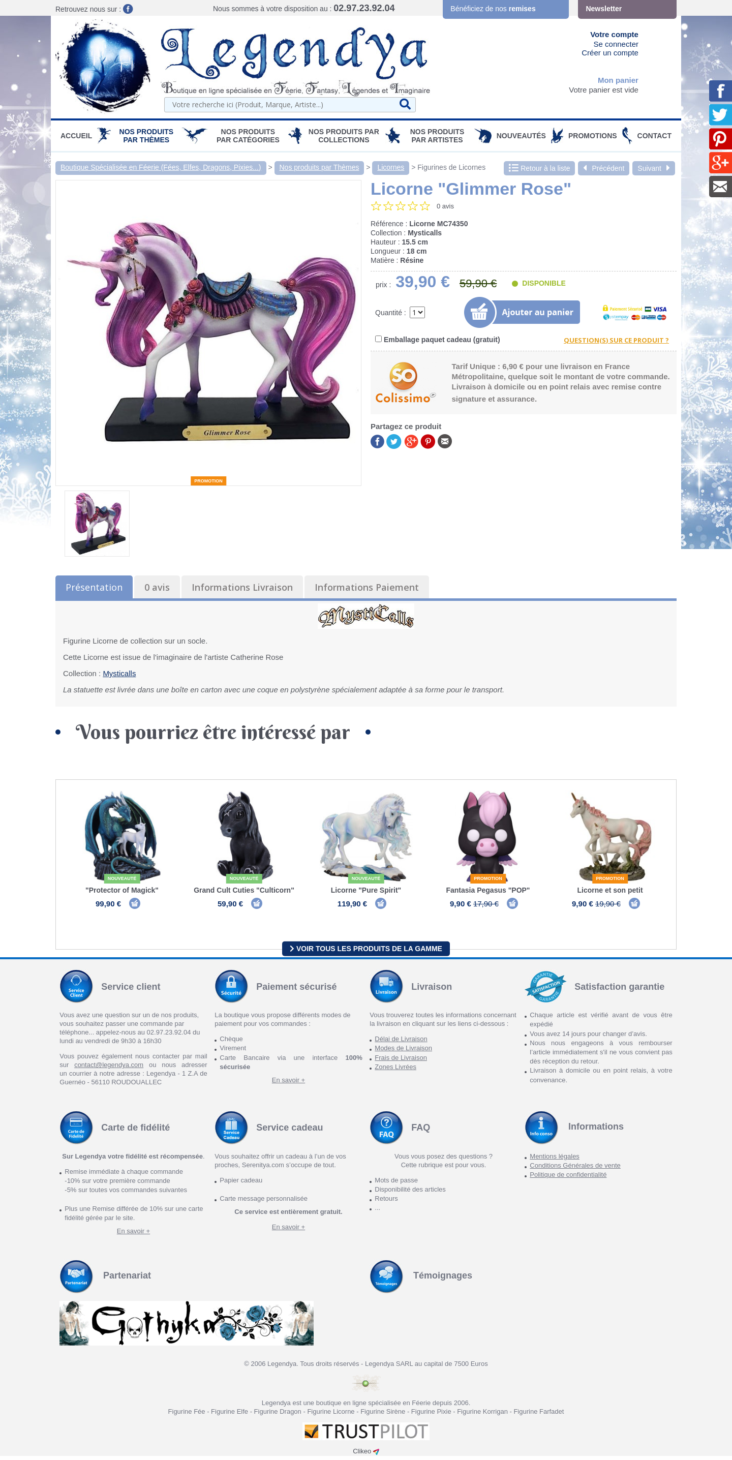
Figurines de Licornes (451, 167)
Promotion (208, 480)
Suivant (653, 168)
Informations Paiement (367, 587)
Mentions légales (555, 1160)
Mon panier (618, 80)
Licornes (390, 167)
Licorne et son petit (610, 890)
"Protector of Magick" (122, 890)
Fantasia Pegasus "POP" (488, 890)
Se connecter (616, 44)
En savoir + (288, 1084)
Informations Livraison (242, 587)
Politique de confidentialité (568, 1178)
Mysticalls (119, 673)
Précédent (603, 168)
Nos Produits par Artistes (437, 136)
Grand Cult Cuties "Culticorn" (244, 890)
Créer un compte (610, 52)
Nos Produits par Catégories (248, 136)
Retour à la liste (539, 168)
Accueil (76, 136)
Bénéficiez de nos (492, 9)
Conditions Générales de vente (575, 1169)
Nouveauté (122, 878)
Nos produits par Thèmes (146, 136)
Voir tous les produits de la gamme (366, 952)
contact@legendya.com (108, 1069)
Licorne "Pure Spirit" (366, 890)
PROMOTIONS (592, 136)
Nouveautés (521, 136)
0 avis (157, 587)
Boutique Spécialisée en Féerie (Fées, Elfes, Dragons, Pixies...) (160, 167)
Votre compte (614, 34)
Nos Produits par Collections (344, 136)
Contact (654, 136)
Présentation (94, 587)
